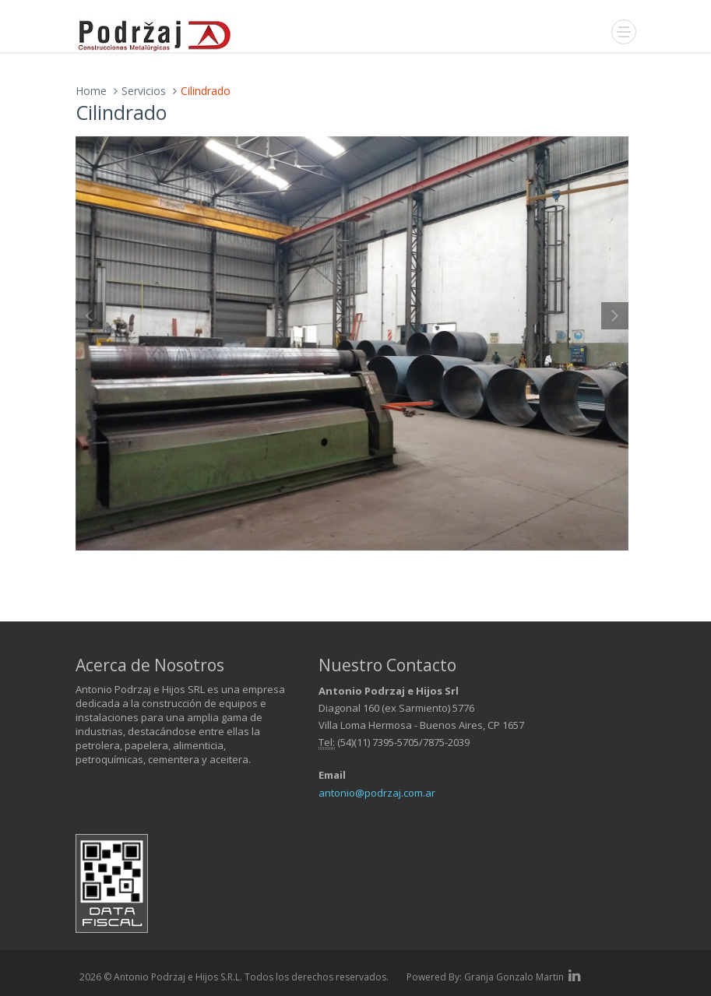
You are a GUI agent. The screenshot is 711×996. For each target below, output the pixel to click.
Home (91, 90)
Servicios (143, 90)
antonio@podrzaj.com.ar (377, 793)
